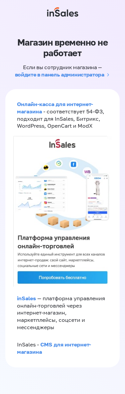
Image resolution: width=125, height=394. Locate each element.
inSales (26, 298)
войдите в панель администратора (59, 74)
